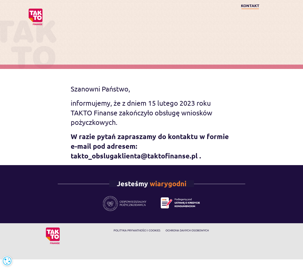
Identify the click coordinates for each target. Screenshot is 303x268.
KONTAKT (250, 5)
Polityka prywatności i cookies (137, 230)
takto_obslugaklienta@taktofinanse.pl (134, 156)
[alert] (7, 261)
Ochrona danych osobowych (187, 230)
